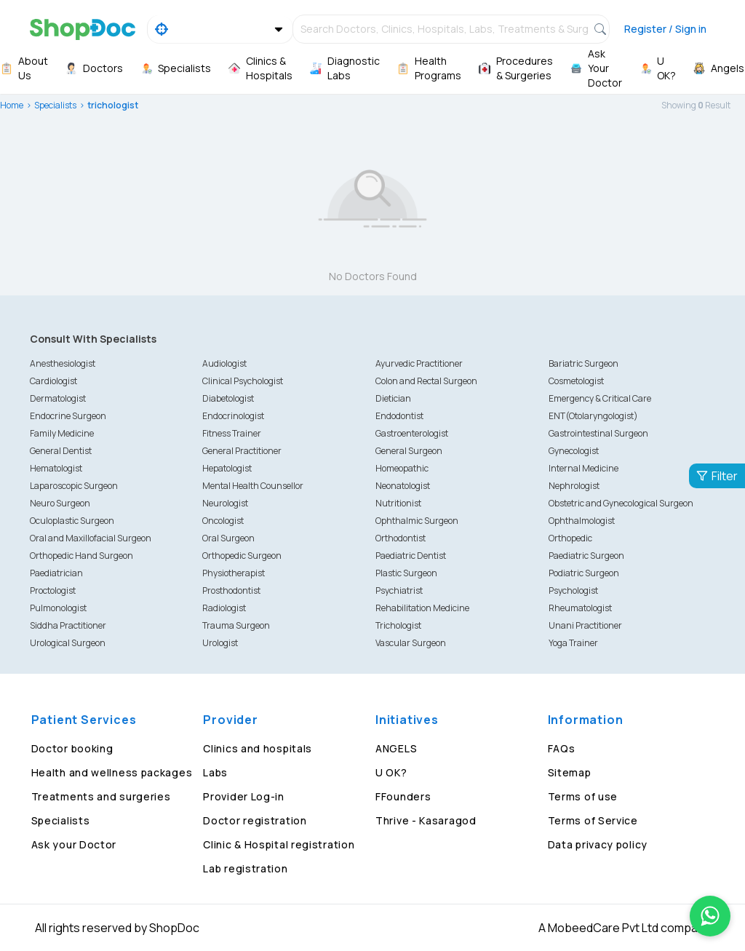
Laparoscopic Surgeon (74, 486)
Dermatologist (58, 398)
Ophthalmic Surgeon (416, 520)
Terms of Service (593, 820)
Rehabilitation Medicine (422, 608)
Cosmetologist (576, 381)
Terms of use (583, 796)
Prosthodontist (231, 590)
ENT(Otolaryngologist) (593, 416)
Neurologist (225, 503)
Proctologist (53, 590)
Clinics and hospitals (257, 748)
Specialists (55, 105)
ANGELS (396, 748)
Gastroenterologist (411, 433)
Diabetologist (228, 398)
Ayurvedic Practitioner (419, 363)
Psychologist (573, 590)
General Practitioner (242, 451)
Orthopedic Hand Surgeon (81, 555)
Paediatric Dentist (410, 555)
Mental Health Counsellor (252, 486)
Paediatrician (56, 573)
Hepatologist (227, 468)
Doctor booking (72, 748)
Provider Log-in (243, 796)
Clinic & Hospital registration (278, 844)
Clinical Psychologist (242, 381)
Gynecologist (574, 451)
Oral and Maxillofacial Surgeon (90, 538)
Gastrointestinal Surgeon (598, 433)
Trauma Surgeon (236, 625)
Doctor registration (254, 820)
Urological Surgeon (67, 643)
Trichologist (398, 625)
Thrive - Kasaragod (426, 820)
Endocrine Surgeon (68, 416)
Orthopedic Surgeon (242, 555)
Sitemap (569, 772)
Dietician (393, 398)
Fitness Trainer (231, 433)
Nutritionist (398, 503)
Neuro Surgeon (60, 503)
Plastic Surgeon (406, 573)
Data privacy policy (598, 844)
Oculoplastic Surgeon (72, 520)
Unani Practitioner (585, 625)
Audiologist (224, 363)
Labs (215, 772)
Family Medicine (62, 433)
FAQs (561, 748)
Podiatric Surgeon (584, 573)
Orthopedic (570, 538)
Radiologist (224, 608)
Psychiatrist (399, 590)
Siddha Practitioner (68, 625)
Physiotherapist (233, 573)
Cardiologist (53, 381)
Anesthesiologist (62, 363)
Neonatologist (402, 486)
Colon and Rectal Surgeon (426, 381)
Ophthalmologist (582, 520)
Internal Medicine (583, 468)
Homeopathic (402, 468)
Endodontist (399, 416)
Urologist (220, 643)
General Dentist (61, 451)
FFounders (403, 796)
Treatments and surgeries (101, 796)
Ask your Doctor (74, 844)
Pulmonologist (58, 608)
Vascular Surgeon (410, 643)
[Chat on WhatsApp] (710, 916)
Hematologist (56, 468)
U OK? (391, 772)
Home (11, 105)
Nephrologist (574, 486)
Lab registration (245, 868)
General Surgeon (408, 451)
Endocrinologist (233, 416)
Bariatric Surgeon (583, 363)
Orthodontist (400, 538)
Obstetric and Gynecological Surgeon (621, 503)
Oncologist (223, 520)
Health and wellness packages (112, 772)
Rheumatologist (580, 608)
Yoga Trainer (573, 643)
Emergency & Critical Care (600, 398)
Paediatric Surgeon (586, 555)
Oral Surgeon (228, 538)
